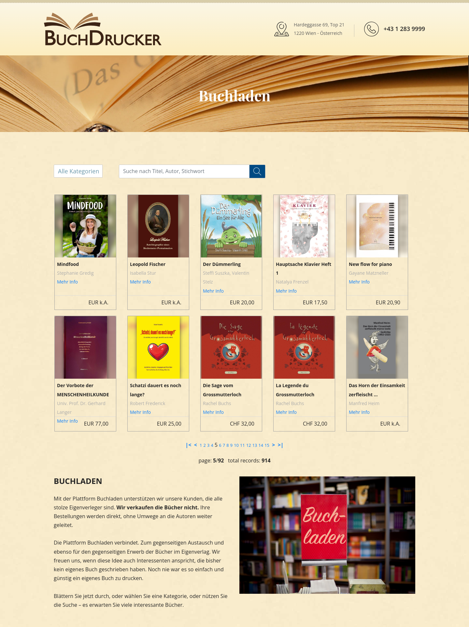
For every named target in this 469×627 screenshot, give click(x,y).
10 (236, 445)
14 (260, 445)
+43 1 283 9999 (404, 29)
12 (248, 445)
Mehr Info (67, 282)
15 (266, 445)
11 (242, 445)
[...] (189, 171)
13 (254, 445)
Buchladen (234, 95)
